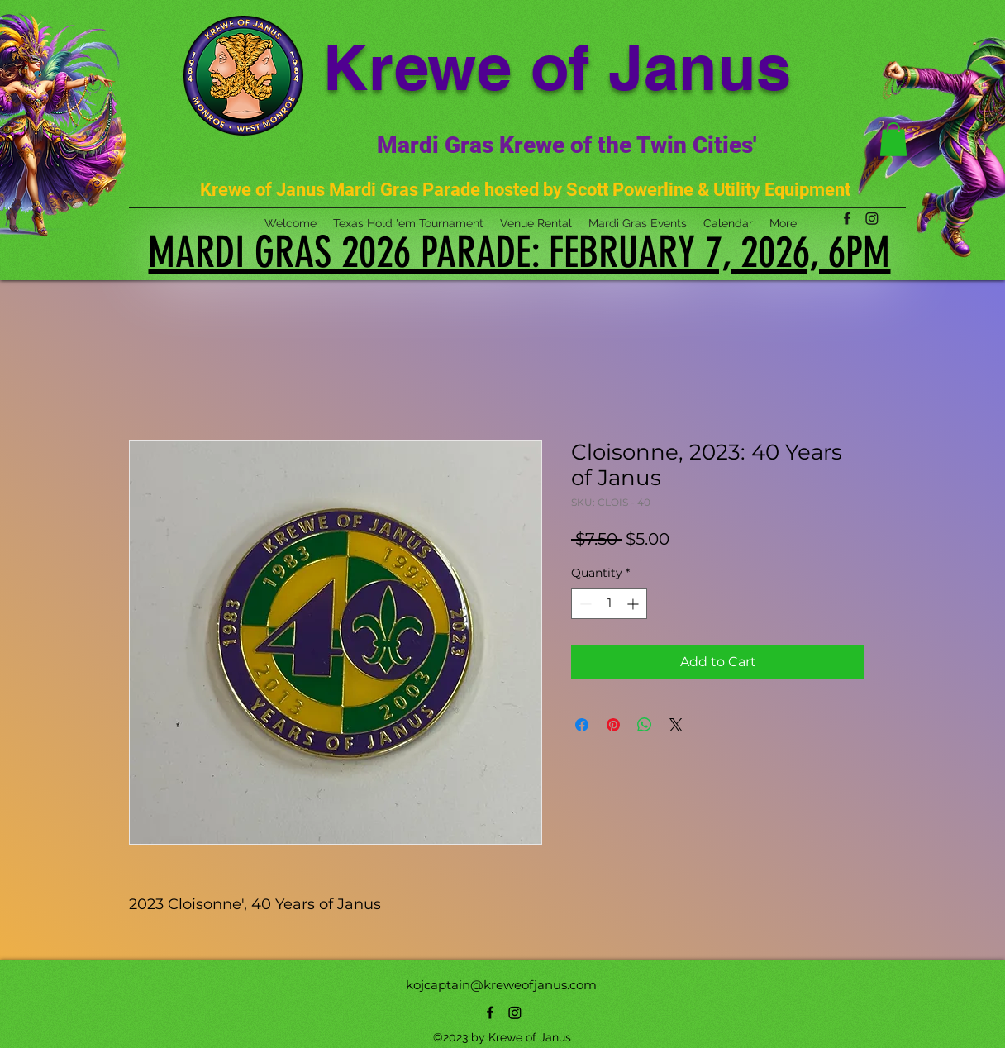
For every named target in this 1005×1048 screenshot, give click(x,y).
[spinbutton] (609, 603)
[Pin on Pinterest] (613, 725)
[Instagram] (515, 1012)
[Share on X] (676, 725)
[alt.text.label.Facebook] (490, 1012)
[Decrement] (584, 603)
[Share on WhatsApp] (645, 725)
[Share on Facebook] (582, 725)
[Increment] (634, 603)
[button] (893, 139)
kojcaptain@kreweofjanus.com (501, 985)
